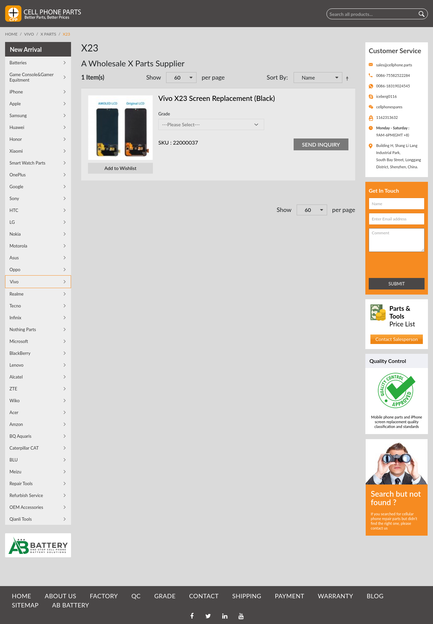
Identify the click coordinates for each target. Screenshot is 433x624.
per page (213, 77)
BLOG (375, 596)
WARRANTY (335, 596)
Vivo (29, 34)
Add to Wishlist (120, 168)
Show (153, 77)
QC (135, 596)
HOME (21, 596)
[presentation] (398, 263)
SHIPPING (246, 596)
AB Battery (70, 605)
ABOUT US (60, 596)
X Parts (48, 34)
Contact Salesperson (396, 339)
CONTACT (204, 596)
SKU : (165, 142)
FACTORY (104, 596)
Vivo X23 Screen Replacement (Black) (216, 98)
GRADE (165, 596)
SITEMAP (25, 605)
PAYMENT (289, 596)
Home (11, 34)
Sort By (276, 77)
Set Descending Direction (348, 78)
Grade (164, 113)
